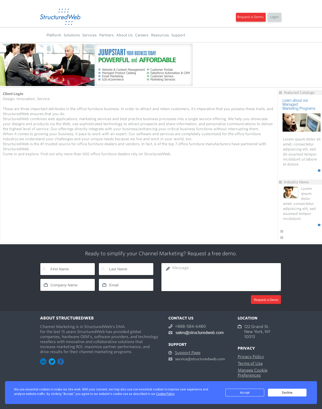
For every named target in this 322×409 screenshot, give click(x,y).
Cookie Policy (165, 394)
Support (178, 35)
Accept (245, 392)
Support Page (187, 352)
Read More (308, 171)
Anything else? (296, 231)
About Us (124, 35)
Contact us (293, 237)
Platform (54, 35)
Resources (160, 35)
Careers (141, 35)
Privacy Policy (251, 356)
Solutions (72, 35)
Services (89, 35)
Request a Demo (250, 17)
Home (41, 35)
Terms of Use (250, 363)
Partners (106, 35)
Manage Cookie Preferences (252, 373)
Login (274, 17)
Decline (287, 392)
